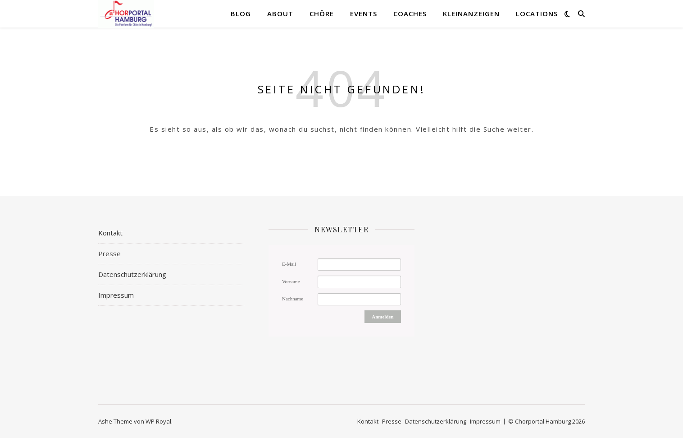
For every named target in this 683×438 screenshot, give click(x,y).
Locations (537, 13)
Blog (241, 13)
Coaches (410, 13)
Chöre (322, 13)
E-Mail (289, 264)
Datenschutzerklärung (132, 274)
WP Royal (158, 421)
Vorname (291, 281)
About (280, 13)
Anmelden (382, 316)
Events (363, 13)
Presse (109, 253)
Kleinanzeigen (471, 13)
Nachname (292, 298)
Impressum (116, 295)
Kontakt (110, 232)
